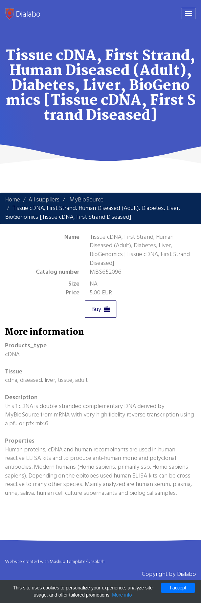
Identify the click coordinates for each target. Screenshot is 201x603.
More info (122, 595)
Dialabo (22, 13)
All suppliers (44, 200)
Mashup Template (68, 561)
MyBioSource (86, 200)
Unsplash (96, 561)
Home (12, 200)
